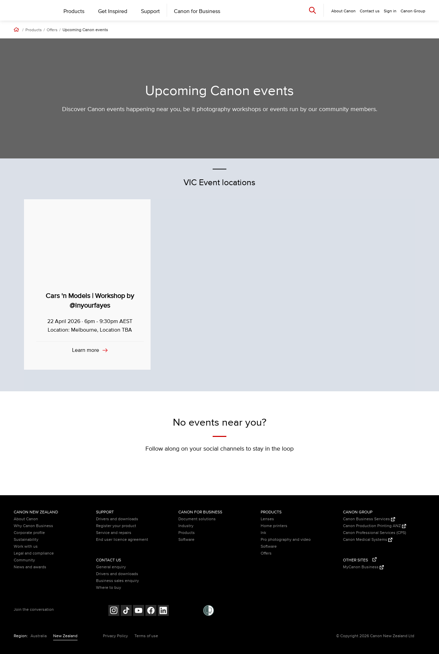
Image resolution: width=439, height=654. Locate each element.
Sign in (390, 11)
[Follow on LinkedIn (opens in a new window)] (163, 611)
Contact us (370, 11)
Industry (185, 525)
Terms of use (146, 636)
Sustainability (26, 539)
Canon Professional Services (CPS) (374, 532)
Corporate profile (29, 532)
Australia (39, 636)
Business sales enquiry (117, 580)
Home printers (274, 525)
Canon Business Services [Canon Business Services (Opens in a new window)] (369, 519)
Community (24, 560)
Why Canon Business (33, 525)
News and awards (30, 567)
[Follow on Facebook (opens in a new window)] (150, 611)
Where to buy (108, 587)
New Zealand (65, 636)
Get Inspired (112, 11)
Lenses (267, 519)
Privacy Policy (115, 636)
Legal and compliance (34, 553)
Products (73, 11)
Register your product (116, 525)
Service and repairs (113, 532)
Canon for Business (197, 11)
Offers (52, 30)
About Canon (26, 519)
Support (150, 11)
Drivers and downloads (117, 519)
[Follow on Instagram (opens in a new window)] (113, 611)
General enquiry (111, 567)
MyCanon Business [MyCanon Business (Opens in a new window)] (363, 567)
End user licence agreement (122, 539)
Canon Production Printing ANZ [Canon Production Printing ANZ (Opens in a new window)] (374, 525)
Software (186, 539)
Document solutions (197, 519)
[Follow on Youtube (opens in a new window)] (138, 611)
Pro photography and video (286, 539)
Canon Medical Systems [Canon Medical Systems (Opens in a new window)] (367, 539)
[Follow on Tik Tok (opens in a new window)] (126, 611)
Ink (263, 532)
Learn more (86, 350)
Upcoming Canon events (85, 30)
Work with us (26, 546)
